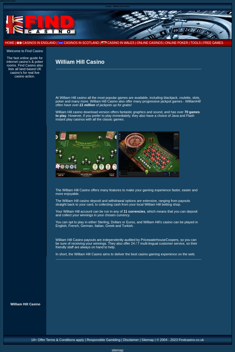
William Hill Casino (25, 304)
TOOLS (196, 43)
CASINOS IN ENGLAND (39, 43)
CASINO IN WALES (121, 43)
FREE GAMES (213, 43)
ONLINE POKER (176, 43)
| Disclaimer (130, 340)
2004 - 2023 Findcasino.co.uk (182, 340)
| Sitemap (147, 340)
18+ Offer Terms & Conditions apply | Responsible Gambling (75, 340)
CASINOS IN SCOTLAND (81, 43)
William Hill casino (73, 97)
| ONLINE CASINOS (149, 43)
